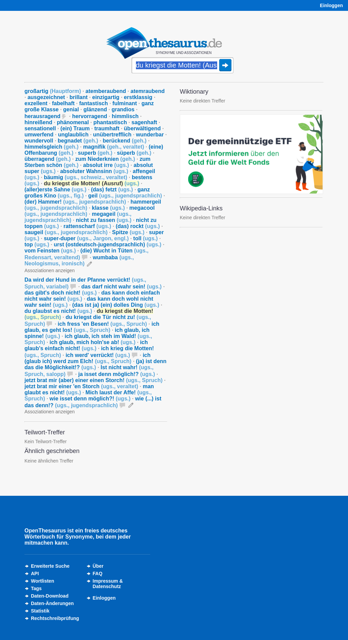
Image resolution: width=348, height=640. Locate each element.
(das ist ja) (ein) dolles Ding (115, 305)
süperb (134, 153)
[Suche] (182, 65)
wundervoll (38, 141)
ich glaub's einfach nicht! (86, 345)
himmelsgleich (51, 147)
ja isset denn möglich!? (116, 374)
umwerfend (38, 134)
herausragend (42, 116)
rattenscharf (87, 226)
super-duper (86, 238)
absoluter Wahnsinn (94, 171)
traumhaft (106, 128)
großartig (52, 91)
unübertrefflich (112, 134)
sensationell (40, 128)
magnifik (113, 147)
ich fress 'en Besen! (102, 324)
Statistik (40, 611)
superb (95, 153)
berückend (124, 141)
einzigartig (105, 97)
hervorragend (89, 116)
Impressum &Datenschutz (108, 583)
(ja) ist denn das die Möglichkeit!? (95, 364)
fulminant (124, 103)
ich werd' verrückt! (98, 355)
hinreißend (38, 122)
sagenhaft (144, 122)
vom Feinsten (50, 250)
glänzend (95, 109)
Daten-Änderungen (52, 603)
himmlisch (125, 116)
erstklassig (138, 97)
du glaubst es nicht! (58, 311)
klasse (108, 208)
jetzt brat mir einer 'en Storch (81, 386)
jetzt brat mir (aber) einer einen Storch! (93, 380)
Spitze (128, 232)
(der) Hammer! (75, 202)
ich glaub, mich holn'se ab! (93, 342)
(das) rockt (138, 226)
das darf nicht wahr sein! (121, 286)
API (35, 573)
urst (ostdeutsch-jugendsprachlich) (107, 244)
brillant (79, 97)
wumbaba (79, 260)
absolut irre (106, 165)
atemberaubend (106, 91)
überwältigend (142, 128)
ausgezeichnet (46, 97)
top (36, 244)
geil (125, 196)
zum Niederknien (105, 159)
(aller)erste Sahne (55, 189)
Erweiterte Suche (50, 566)
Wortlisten (42, 581)
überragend (47, 159)
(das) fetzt (112, 189)
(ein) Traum (75, 128)
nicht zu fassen (104, 220)
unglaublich (73, 134)
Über (98, 566)
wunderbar (150, 134)
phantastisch (110, 122)
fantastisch (93, 103)
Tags (36, 588)
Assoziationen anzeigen (49, 270)
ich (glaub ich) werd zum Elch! (87, 358)
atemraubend (147, 91)
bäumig (85, 177)
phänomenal (73, 122)
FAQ (98, 573)
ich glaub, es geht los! (91, 327)
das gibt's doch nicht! (60, 293)
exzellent (36, 103)
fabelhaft (63, 103)
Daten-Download (49, 596)
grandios (123, 109)
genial (71, 109)
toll (145, 238)
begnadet (78, 141)
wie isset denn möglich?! (90, 398)
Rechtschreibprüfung (55, 618)
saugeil (65, 232)
